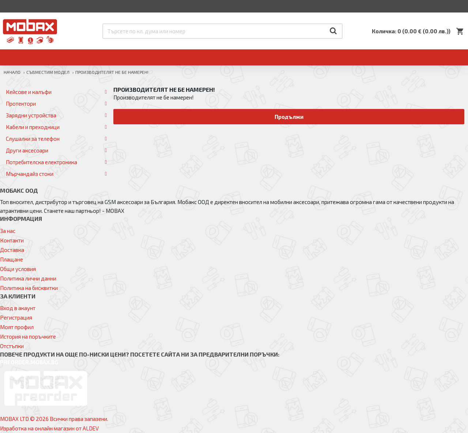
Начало (12, 72)
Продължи (289, 116)
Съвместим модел (47, 72)
